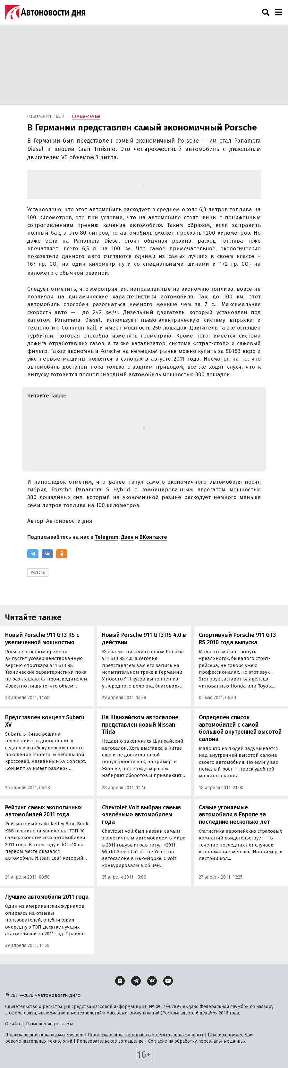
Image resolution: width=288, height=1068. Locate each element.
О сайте (13, 1024)
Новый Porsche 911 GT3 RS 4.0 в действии (144, 638)
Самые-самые (86, 116)
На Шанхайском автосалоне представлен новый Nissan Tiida (140, 724)
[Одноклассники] (61, 553)
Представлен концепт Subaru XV (44, 721)
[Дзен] (120, 981)
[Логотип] (45, 12)
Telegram (106, 537)
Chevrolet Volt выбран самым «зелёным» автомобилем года (141, 814)
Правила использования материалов (44, 1035)
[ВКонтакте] (47, 553)
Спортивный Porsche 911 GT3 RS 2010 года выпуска (237, 638)
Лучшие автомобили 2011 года (47, 896)
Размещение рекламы (49, 1024)
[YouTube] (168, 981)
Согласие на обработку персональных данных (197, 1041)
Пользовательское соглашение (110, 1041)
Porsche (38, 572)
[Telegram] (32, 553)
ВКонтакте (153, 537)
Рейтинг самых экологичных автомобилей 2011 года (43, 811)
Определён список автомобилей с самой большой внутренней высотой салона (240, 728)
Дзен (127, 537)
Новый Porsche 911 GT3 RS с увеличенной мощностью (42, 638)
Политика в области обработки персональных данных (145, 1035)
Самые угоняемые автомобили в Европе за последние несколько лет (234, 814)
